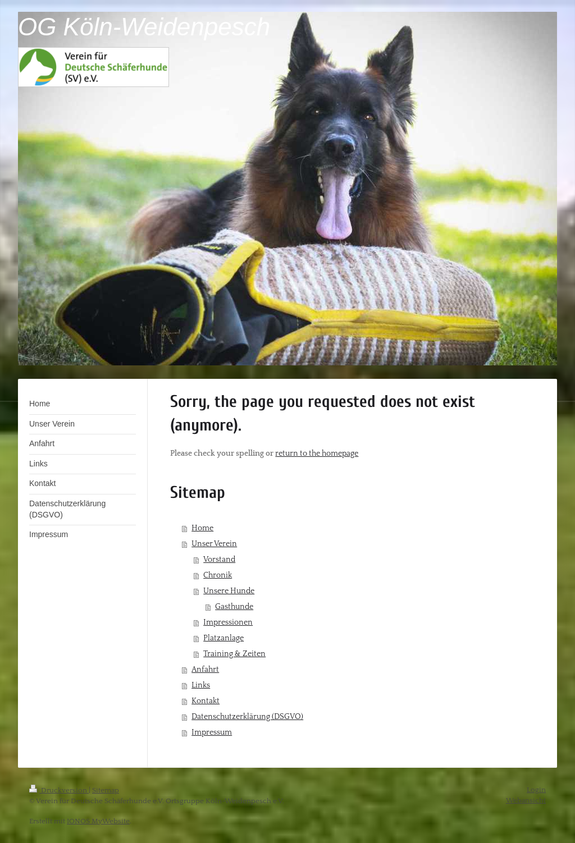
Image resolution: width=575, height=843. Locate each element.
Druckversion (59, 790)
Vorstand (219, 559)
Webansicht (526, 800)
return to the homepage (316, 453)
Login (536, 790)
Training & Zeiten (234, 653)
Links (200, 685)
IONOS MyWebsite (98, 821)
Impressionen (228, 622)
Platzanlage (223, 638)
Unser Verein (214, 543)
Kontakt (205, 701)
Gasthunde (234, 606)
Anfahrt (205, 669)
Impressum (211, 732)
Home (202, 528)
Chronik (217, 575)
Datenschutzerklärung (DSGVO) (247, 716)
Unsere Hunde (228, 591)
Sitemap (105, 790)
